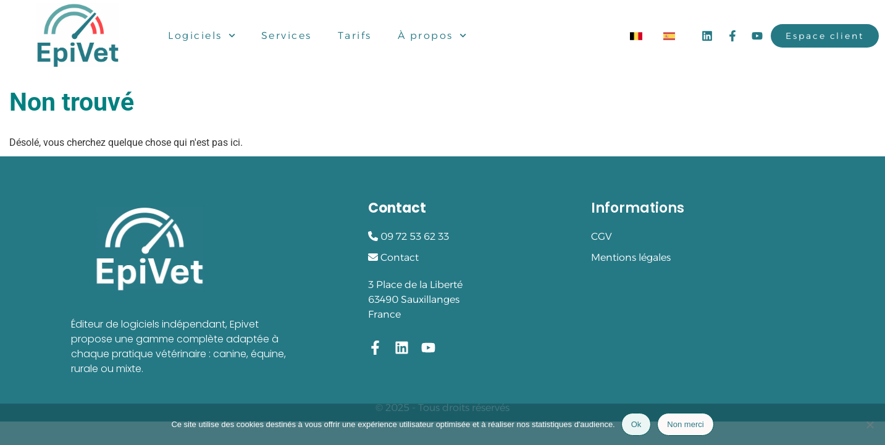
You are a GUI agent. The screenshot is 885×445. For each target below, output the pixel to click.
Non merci (685, 424)
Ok (636, 424)
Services (286, 35)
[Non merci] (869, 424)
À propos (432, 36)
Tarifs (355, 35)
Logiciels (201, 36)
